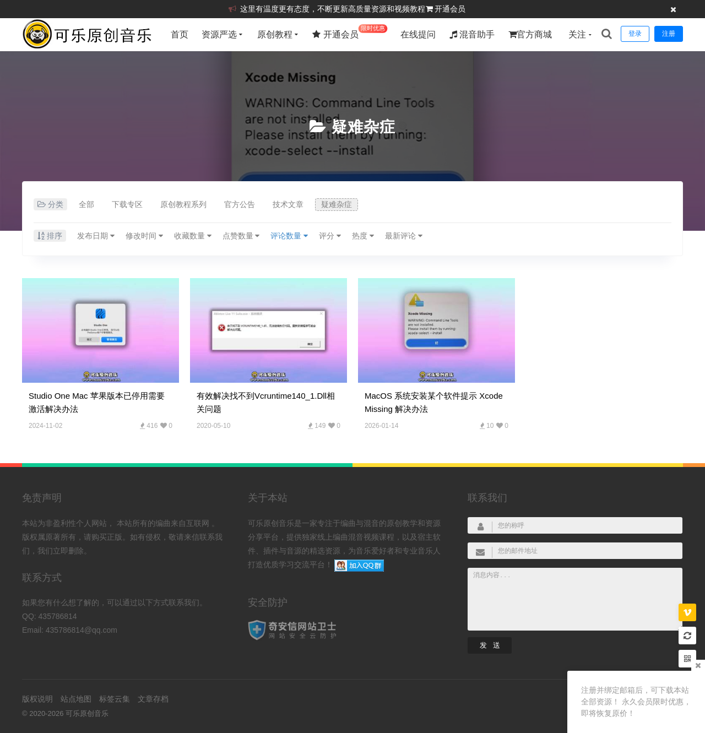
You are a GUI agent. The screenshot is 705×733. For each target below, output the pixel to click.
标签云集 (114, 698)
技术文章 (288, 204)
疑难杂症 (363, 126)
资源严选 (219, 34)
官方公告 (239, 204)
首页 (179, 34)
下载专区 (127, 204)
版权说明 (37, 698)
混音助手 (472, 34)
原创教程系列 (183, 204)
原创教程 (274, 34)
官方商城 (530, 34)
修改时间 (144, 235)
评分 (330, 235)
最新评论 (403, 235)
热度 (363, 235)
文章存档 (153, 698)
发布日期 (96, 235)
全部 (86, 204)
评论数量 (289, 235)
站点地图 (76, 698)
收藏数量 (193, 235)
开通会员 (450, 8)
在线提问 (418, 34)
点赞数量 (241, 235)
